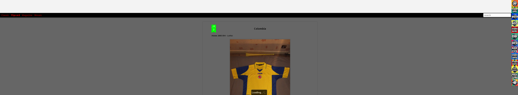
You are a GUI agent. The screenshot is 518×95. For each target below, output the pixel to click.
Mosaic (38, 15)
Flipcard (15, 15)
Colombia (260, 28)
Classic (5, 15)
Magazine (27, 15)
